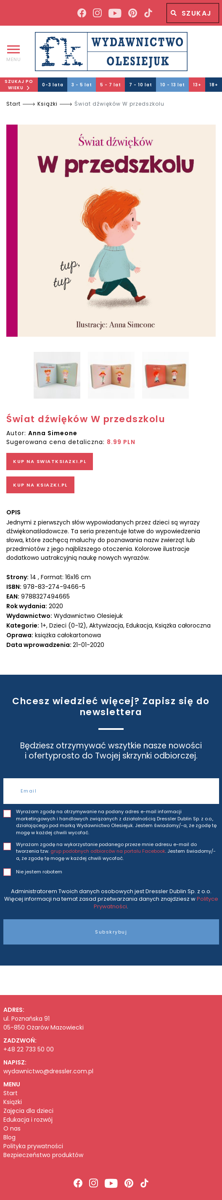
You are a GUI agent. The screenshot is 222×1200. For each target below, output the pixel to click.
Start (13, 103)
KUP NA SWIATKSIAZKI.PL (49, 461)
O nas (12, 1128)
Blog (9, 1137)
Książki (47, 103)
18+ (213, 85)
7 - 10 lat (140, 85)
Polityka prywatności (33, 1146)
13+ (197, 85)
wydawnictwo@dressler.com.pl (48, 1071)
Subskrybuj (111, 932)
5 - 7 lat (110, 85)
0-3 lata (52, 85)
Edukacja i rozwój (28, 1119)
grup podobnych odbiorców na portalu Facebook (107, 851)
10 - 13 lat (172, 85)
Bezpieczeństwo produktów (43, 1155)
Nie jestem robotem (39, 871)
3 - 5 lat (81, 85)
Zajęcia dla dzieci (28, 1111)
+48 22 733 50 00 (28, 1049)
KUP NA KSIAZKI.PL (40, 485)
